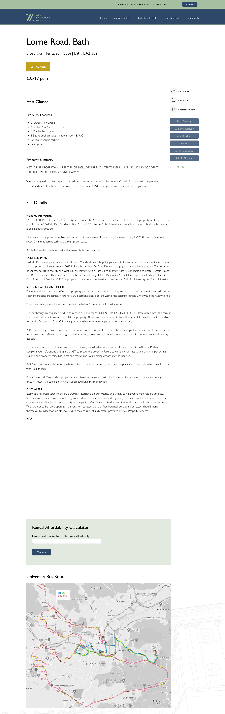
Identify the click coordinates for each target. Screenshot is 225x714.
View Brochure (184, 137)
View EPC (184, 145)
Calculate (41, 552)
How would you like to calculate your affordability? (61, 536)
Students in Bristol (145, 17)
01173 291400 (154, 4)
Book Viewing (184, 121)
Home (102, 17)
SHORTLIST (189, 4)
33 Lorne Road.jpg (184, 129)
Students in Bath (120, 17)
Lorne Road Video (184, 153)
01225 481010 (130, 4)
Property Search (170, 17)
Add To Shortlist (184, 161)
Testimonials (192, 17)
